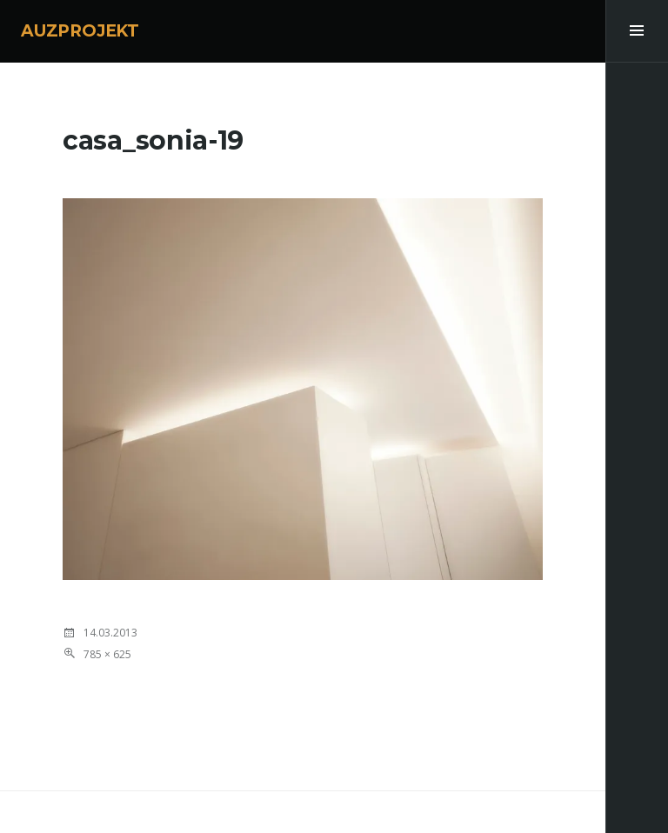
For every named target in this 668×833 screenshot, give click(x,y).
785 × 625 (107, 654)
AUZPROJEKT (80, 31)
